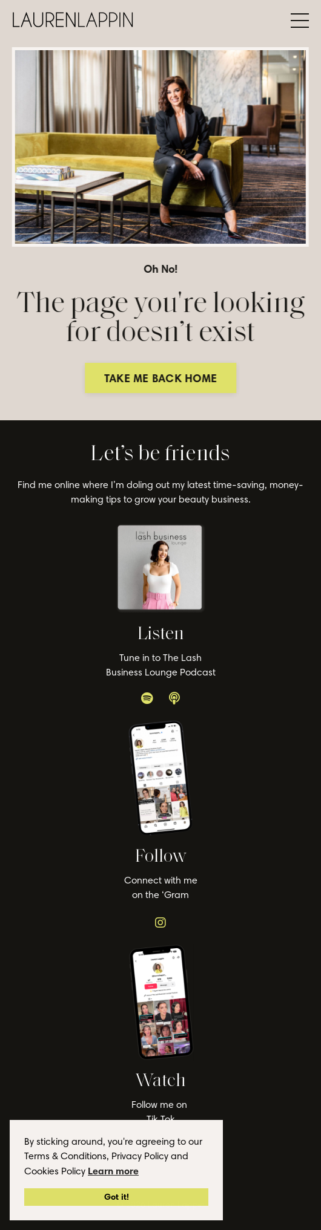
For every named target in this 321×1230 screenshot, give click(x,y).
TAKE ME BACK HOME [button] (163, 378)
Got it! (116, 1196)
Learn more (113, 1171)
